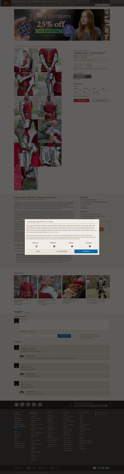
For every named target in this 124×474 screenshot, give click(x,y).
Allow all (86, 251)
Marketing (88, 243)
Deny (38, 251)
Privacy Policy (54, 232)
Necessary (35, 243)
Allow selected (62, 251)
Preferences (53, 243)
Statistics (71, 243)
